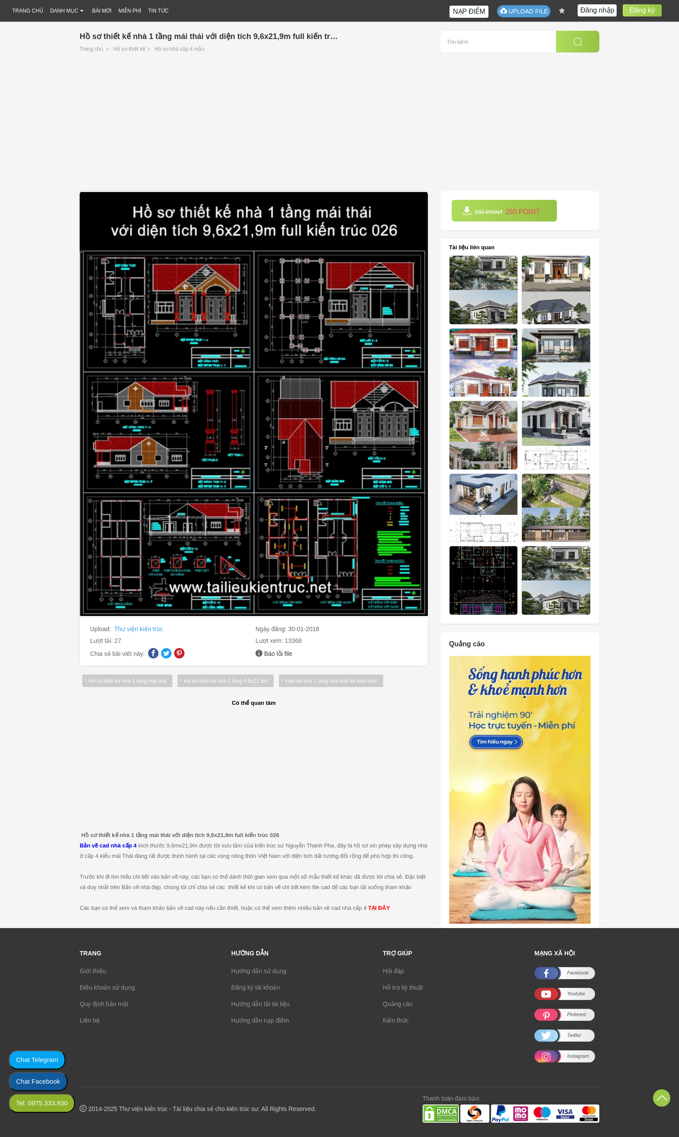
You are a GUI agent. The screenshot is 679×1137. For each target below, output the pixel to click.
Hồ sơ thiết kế (129, 49)
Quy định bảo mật (104, 1003)
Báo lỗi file (278, 653)
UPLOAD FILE (524, 11)
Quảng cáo (398, 1003)
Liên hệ (90, 1020)
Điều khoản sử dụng (107, 987)
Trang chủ (91, 49)
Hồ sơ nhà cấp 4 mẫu (179, 49)
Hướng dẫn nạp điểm (260, 1020)
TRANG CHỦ (27, 11)
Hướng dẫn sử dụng (258, 971)
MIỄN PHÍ (130, 11)
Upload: (101, 629)
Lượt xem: (270, 640)
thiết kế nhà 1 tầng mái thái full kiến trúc (327, 681)
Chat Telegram (37, 1059)
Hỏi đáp (393, 971)
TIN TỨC (158, 11)
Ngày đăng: (271, 629)
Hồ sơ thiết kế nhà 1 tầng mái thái (126, 681)
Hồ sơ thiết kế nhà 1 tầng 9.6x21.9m (223, 681)
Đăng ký (642, 10)
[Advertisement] (339, 126)
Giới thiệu (93, 971)
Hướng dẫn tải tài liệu (260, 1003)
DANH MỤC (64, 11)
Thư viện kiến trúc (138, 629)
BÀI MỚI (102, 11)
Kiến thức (396, 1020)
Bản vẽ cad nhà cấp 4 (108, 845)
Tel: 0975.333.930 (42, 1103)
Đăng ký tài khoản (255, 987)
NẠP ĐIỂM (469, 11)
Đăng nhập (597, 10)
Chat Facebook (38, 1081)
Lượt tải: (102, 640)
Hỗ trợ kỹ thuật (403, 987)
